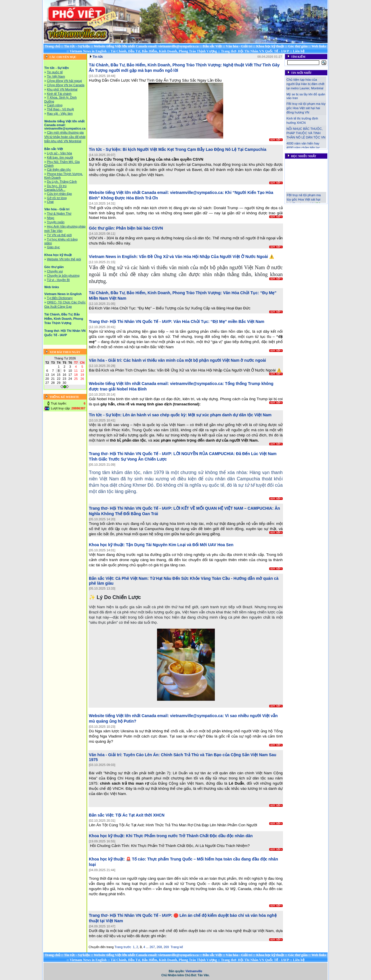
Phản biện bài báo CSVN (139, 228)
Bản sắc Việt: (101, 578)
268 (159, 947)
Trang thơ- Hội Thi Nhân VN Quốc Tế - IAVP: (130, 321)
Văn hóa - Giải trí (239, 46)
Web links (318, 46)
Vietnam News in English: (113, 256)
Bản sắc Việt (212, 46)
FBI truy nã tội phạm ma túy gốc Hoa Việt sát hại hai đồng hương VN (306, 108)
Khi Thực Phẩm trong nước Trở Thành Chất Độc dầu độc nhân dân (189, 835)
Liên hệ (299, 51)
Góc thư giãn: (102, 228)
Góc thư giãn (297, 46)
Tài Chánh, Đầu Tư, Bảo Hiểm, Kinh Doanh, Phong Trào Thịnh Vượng (164, 51)
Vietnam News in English (88, 51)
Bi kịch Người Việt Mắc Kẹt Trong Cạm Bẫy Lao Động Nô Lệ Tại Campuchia (195, 149)
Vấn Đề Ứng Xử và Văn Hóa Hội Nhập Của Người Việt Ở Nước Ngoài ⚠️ (206, 256)
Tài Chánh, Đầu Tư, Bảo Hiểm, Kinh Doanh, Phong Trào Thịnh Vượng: (155, 65)
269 (166, 947)
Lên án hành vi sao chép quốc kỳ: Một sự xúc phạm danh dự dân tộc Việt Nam (197, 415)
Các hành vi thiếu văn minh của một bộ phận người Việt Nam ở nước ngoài (194, 360)
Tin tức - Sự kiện (77, 46)
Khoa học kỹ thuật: (107, 544)
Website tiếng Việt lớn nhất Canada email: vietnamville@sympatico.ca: (156, 192)
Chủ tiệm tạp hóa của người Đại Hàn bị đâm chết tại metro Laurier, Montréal (305, 84)
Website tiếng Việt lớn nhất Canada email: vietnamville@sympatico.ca (146, 46)
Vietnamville (194, 971)
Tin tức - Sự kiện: (105, 149)
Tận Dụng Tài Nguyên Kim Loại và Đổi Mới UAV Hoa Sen (180, 544)
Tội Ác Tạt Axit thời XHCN (140, 815)
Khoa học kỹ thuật (270, 46)
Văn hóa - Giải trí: (105, 360)
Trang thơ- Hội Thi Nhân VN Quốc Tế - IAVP (255, 51)
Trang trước (122, 947)
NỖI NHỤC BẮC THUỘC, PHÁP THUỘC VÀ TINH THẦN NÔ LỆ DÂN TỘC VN (305, 133)
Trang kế (177, 947)
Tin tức (98, 56)
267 (152, 947)
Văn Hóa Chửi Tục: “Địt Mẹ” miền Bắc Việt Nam (218, 321)
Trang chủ (52, 46)
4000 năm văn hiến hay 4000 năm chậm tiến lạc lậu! (303, 148)
